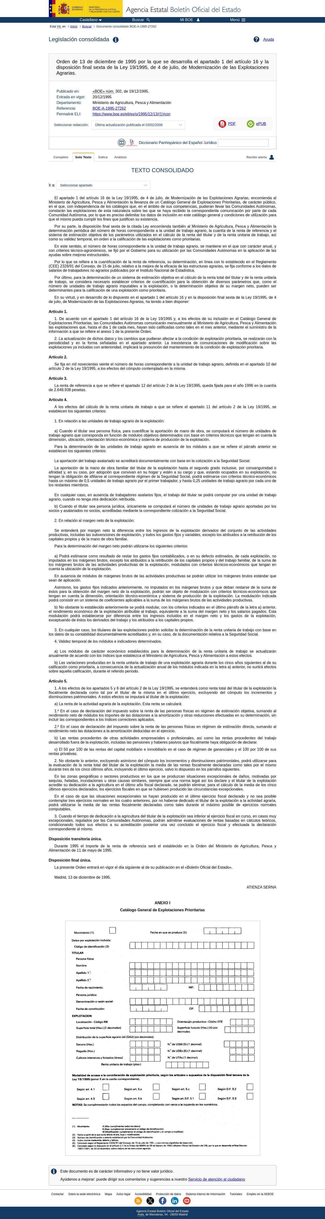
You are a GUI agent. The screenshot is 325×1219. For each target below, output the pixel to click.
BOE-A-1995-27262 (109, 108)
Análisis (120, 157)
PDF (232, 124)
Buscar (87, 26)
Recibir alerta (260, 157)
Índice (103, 157)
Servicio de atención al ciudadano (216, 1179)
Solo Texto (83, 157)
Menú (237, 20)
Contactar (57, 1194)
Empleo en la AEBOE (260, 1194)
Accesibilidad (143, 1194)
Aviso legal (123, 1194)
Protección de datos (168, 1194)
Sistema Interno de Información (205, 1194)
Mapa (108, 1194)
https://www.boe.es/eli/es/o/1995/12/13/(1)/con (131, 114)
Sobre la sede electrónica (84, 1194)
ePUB (261, 124)
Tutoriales (236, 1194)
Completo (61, 157)
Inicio (74, 26)
